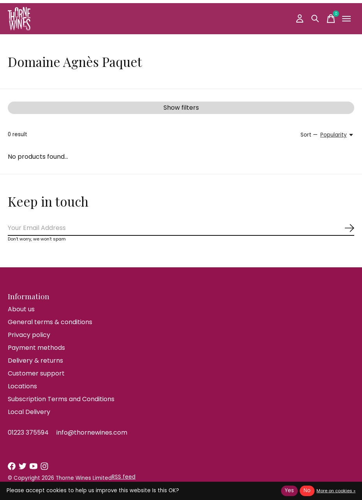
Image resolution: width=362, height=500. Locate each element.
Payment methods (36, 347)
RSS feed (123, 477)
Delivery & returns (35, 360)
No (307, 490)
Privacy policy (29, 334)
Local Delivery (29, 411)
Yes (289, 490)
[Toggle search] (315, 18)
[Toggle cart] (331, 18)
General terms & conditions (50, 322)
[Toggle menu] (346, 18)
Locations (22, 386)
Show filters (181, 107)
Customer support (36, 373)
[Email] (181, 228)
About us (21, 309)
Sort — (309, 135)
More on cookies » (335, 491)
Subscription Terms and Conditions (61, 399)
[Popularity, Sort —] (337, 135)
